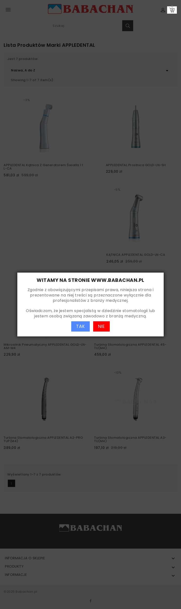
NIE (101, 326)
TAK (80, 326)
